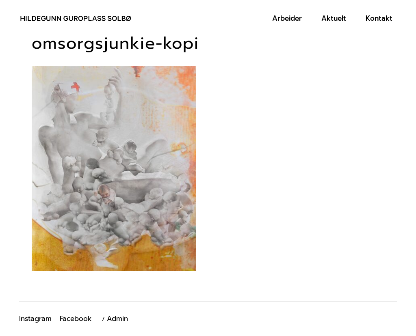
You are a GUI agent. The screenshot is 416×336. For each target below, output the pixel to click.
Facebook (76, 318)
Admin (117, 318)
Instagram (35, 318)
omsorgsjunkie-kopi (115, 43)
